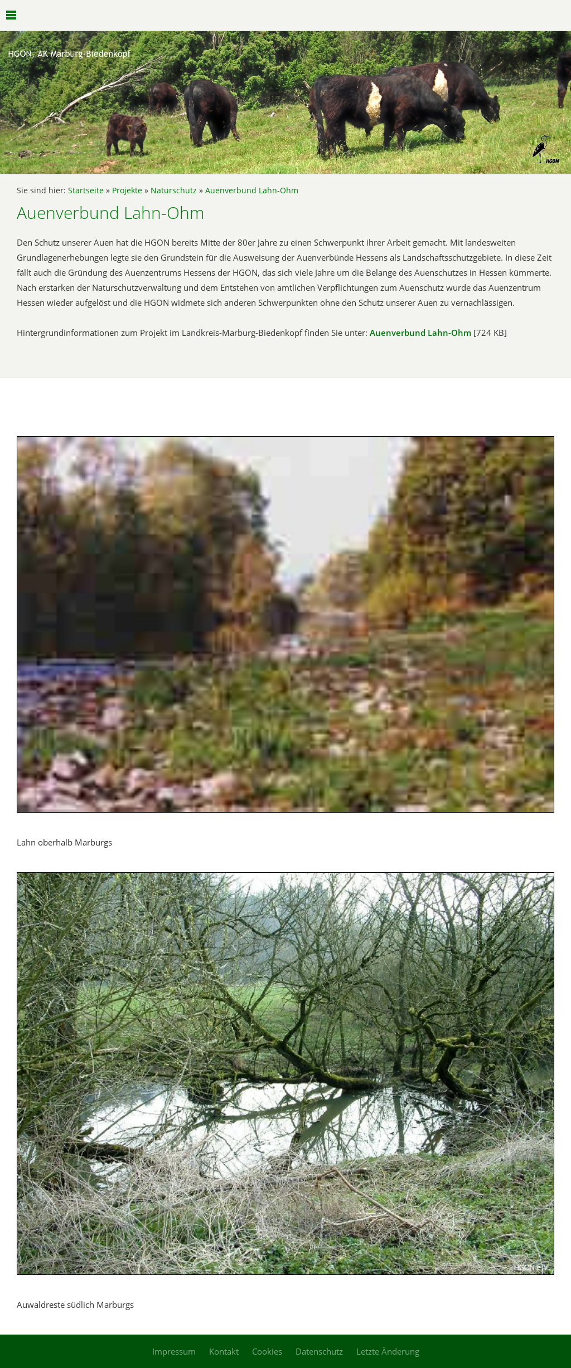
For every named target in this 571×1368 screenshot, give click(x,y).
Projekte (127, 190)
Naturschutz (174, 190)
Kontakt (224, 1351)
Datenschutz (319, 1351)
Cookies (267, 1351)
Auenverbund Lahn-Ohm (251, 190)
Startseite (86, 190)
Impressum (174, 1351)
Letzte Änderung (387, 1351)
